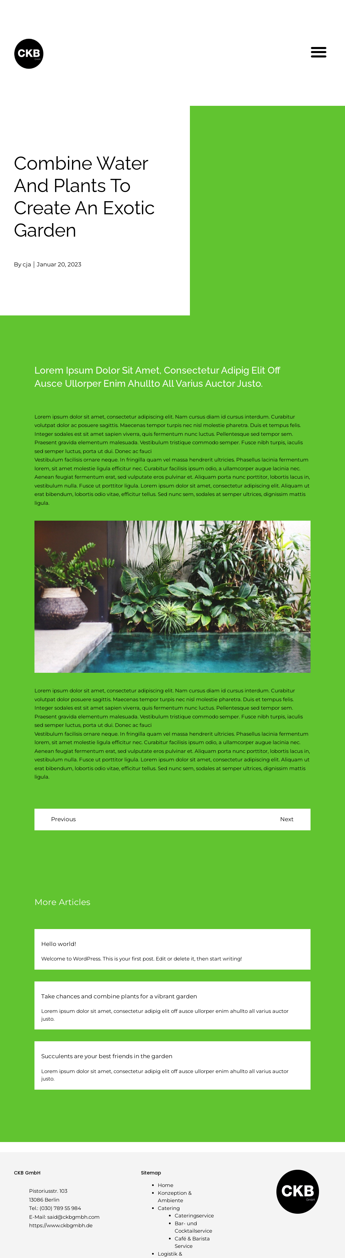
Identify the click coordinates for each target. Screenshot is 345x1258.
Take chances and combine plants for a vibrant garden (119, 996)
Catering (169, 1208)
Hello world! (58, 944)
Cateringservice (194, 1215)
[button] (318, 52)
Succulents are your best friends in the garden (106, 1056)
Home (165, 1185)
